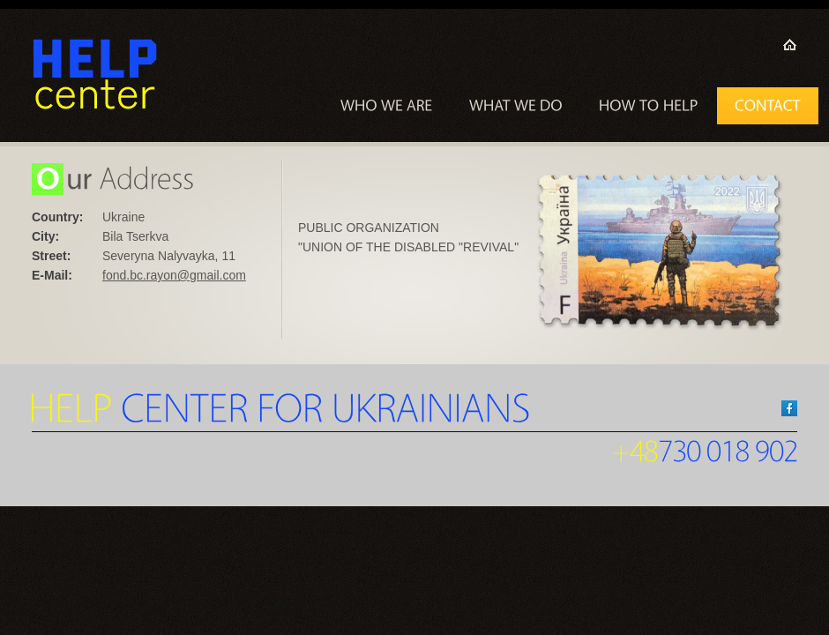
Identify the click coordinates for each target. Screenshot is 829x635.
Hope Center (95, 75)
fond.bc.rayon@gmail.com (174, 275)
